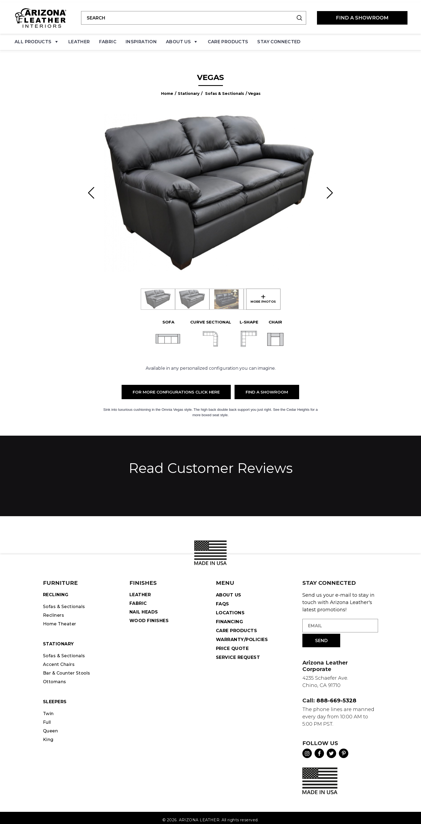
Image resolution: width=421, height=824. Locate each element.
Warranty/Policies (243, 635)
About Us (182, 41)
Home (167, 88)
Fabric (107, 39)
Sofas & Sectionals (224, 88)
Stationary (188, 88)
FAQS (223, 599)
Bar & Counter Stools (69, 671)
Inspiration (141, 39)
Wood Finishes (150, 617)
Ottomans (55, 680)
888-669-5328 (336, 696)
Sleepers (55, 701)
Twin (49, 713)
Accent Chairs (60, 662)
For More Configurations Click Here (176, 387)
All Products (37, 41)
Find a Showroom (267, 387)
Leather (79, 39)
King (48, 740)
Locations (231, 608)
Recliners (54, 612)
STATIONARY (59, 641)
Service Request (239, 653)
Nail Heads (144, 608)
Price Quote (233, 645)
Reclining (56, 590)
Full (47, 722)
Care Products (228, 39)
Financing (230, 617)
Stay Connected (278, 39)
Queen (51, 731)
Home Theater (61, 620)
